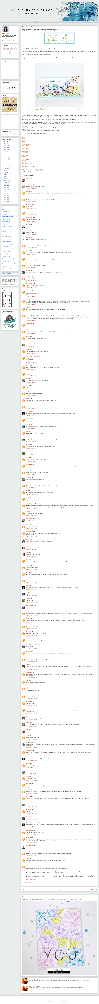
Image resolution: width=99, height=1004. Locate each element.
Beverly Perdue (29, 789)
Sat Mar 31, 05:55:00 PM (31, 635)
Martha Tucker (25, 155)
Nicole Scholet (29, 244)
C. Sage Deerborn (30, 592)
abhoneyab (28, 323)
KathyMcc (28, 618)
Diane (27, 657)
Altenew (4, 209)
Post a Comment (27, 882)
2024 (5, 145)
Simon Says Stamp (6, 249)
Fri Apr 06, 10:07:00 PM (31, 855)
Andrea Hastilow (29, 503)
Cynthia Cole (29, 770)
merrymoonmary (53, 1001)
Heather (27, 722)
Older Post (94, 889)
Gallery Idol (5, 221)
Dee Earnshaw (29, 283)
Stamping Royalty (6, 253)
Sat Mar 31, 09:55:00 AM (31, 549)
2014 (5, 191)
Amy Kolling (24, 136)
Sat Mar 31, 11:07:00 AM (31, 576)
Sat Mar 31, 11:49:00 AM (31, 582)
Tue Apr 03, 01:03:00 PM (31, 813)
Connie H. (28, 398)
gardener (28, 349)
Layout (4, 231)
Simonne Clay (25, 162)
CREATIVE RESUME (15, 22)
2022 (5, 149)
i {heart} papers (6, 268)
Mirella (27, 585)
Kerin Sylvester (25, 148)
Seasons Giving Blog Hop (34, 986)
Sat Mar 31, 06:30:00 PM (31, 641)
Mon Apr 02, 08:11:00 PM (31, 780)
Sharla (27, 756)
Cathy (27, 451)
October (6, 164)
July (5, 170)
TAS (27, 695)
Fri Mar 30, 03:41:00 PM (31, 375)
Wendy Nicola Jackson (31, 822)
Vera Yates (24, 166)
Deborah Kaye (29, 803)
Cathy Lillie (28, 796)
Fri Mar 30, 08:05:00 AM (31, 188)
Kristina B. (28, 539)
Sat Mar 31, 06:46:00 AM (31, 508)
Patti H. (27, 470)
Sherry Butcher (29, 531)
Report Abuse (6, 273)
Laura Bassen (25, 151)
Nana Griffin (28, 809)
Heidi (27, 197)
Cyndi (27, 385)
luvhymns (28, 511)
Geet (27, 497)
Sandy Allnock (25, 160)
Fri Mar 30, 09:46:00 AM (31, 221)
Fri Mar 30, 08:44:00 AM (31, 201)
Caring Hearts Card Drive (8, 216)
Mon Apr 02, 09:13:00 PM (31, 787)
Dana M (27, 490)
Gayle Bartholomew (30, 638)
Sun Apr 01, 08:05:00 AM (31, 661)
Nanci (27, 559)
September (6, 166)
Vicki (27, 211)
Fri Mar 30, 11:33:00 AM (31, 267)
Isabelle (27, 611)
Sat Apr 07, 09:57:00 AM (31, 862)
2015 (5, 189)
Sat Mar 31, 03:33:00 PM (31, 615)
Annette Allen (29, 184)
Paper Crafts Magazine (7, 239)
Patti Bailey (28, 276)
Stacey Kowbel (29, 830)
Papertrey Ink (5, 241)
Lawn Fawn (5, 229)
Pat (26, 307)
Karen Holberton (29, 578)
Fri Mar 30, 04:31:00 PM (31, 395)
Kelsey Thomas (29, 204)
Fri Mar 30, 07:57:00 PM (31, 428)
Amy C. (27, 735)
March (5, 178)
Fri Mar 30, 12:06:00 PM (31, 296)
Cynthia (27, 716)
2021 (5, 152)
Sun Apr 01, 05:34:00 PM (31, 698)
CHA (3, 214)
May (5, 174)
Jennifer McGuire (26, 143)
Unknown (28, 336)
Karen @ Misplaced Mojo (31, 644)
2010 (5, 199)
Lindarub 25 (28, 776)
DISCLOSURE (40, 22)
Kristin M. (28, 783)
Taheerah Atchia (25, 165)
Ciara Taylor (28, 631)
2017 (5, 185)
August (5, 168)
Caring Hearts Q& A (29, 22)
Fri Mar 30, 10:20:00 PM (31, 481)
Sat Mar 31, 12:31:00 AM (31, 494)
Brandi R (28, 851)
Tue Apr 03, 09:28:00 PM (31, 827)
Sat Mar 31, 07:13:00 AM (31, 522)
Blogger (65, 1001)
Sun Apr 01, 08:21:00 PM (31, 719)
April (5, 176)
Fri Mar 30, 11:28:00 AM (31, 260)
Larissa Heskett (29, 845)
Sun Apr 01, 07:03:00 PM (31, 713)
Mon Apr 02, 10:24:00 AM (31, 754)
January (6, 182)
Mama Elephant (6, 236)
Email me (9, 39)
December (6, 159)
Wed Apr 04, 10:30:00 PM (31, 842)
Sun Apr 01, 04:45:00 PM (31, 692)
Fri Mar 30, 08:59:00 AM (31, 214)
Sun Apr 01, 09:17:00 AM (31, 684)
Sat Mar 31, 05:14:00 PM (31, 628)
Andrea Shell (29, 424)
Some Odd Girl (6, 251)
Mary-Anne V (29, 672)
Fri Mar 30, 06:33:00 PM (31, 408)
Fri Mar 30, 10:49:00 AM (31, 254)
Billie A (27, 378)
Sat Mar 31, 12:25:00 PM (31, 595)
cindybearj (28, 484)
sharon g (28, 257)
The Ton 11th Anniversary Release (31, 896)
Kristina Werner (25, 149)
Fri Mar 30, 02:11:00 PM (31, 362)
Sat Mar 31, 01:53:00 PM (31, 602)
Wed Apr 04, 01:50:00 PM (31, 834)
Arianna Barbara (29, 605)
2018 (5, 158)
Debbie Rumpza (29, 217)
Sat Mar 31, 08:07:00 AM (31, 543)
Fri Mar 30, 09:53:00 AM (31, 234)
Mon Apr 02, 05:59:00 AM (31, 747)
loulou (27, 664)
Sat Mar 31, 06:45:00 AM (31, 500)
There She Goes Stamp (8, 263)
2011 (5, 197)
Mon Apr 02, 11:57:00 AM (31, 767)
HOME (5, 22)
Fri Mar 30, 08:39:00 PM (31, 435)
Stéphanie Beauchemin (27, 163)
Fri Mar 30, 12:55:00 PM (31, 320)
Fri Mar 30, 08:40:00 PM (31, 441)
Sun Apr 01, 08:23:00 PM (31, 726)
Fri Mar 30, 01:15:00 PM (31, 340)
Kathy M (28, 365)
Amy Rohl (24, 137)
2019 (5, 156)
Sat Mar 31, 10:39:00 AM (31, 569)
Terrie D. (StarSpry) (30, 343)
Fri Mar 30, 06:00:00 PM (31, 402)
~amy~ (27, 178)
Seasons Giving (6, 246)
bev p (27, 299)
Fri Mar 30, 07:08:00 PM (31, 421)
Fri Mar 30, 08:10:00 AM (31, 195)
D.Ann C (28, 858)
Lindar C (28, 598)
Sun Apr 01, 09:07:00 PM (31, 732)
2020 (5, 154)
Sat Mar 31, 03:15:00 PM (31, 609)
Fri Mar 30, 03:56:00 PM (31, 382)
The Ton (4, 261)
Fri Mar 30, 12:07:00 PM (31, 304)
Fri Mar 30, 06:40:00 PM (31, 415)
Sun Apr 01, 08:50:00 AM (31, 677)
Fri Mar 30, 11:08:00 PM (31, 487)
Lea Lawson (25, 152)
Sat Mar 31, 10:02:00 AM (31, 562)
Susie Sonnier (29, 518)
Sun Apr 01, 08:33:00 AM (31, 669)
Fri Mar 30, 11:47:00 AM (31, 280)
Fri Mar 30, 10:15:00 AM (31, 241)
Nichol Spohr (25, 156)
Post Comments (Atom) (62, 893)
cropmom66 (28, 477)
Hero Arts (4, 224)
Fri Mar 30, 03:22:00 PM (31, 369)
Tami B (27, 191)
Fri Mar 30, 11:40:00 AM (31, 274)
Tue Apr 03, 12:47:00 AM (31, 800)
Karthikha (28, 237)
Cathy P (27, 250)
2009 (5, 201)
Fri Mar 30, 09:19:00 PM (31, 468)
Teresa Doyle (29, 750)
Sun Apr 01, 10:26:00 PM (31, 739)
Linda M (27, 565)
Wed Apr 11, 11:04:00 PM (31, 879)
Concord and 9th (6, 219)
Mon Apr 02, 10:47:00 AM (31, 760)
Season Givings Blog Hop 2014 (35, 979)
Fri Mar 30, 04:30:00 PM (31, 389)
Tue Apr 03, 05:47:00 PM (31, 819)
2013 (5, 193)
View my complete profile (8, 40)
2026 (5, 141)
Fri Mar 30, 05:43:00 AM (31, 181)
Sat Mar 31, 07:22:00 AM (31, 528)
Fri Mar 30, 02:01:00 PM (31, 353)
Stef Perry (28, 270)
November (6, 162)
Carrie (27, 572)
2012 (5, 195)
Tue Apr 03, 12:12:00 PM (31, 806)
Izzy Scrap (28, 742)
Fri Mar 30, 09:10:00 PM (31, 461)
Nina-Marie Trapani (26, 158)
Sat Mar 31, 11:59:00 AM (31, 589)
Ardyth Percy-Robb (26, 140)
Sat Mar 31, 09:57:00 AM (31, 556)
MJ (26, 391)
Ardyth (27, 224)
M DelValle (28, 625)
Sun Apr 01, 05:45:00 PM (31, 705)
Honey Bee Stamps (7, 226)
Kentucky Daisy (29, 708)
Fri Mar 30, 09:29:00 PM (31, 474)
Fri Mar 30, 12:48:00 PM (31, 311)
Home (59, 889)
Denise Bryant (29, 464)
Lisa (27, 546)
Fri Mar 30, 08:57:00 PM (31, 448)
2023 (5, 147)
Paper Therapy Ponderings (32, 356)
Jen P (27, 816)
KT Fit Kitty (28, 411)
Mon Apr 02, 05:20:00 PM (31, 773)
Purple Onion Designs (7, 244)
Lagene (27, 552)
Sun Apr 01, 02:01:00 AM (31, 655)
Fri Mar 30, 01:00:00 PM (31, 327)
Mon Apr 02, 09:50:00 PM (31, 793)
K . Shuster (28, 329)
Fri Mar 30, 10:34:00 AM (31, 247)
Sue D (27, 457)
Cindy (27, 524)
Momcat (27, 313)
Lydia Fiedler (25, 153)
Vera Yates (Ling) (8, 33)
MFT (3, 234)
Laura (27, 680)
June (5, 172)
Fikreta (27, 230)
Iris (26, 431)
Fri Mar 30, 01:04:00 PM (31, 333)
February (6, 180)
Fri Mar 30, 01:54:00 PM (31, 346)
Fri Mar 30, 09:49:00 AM (31, 227)
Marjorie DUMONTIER (31, 687)
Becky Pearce (25, 141)
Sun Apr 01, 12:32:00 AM (31, 648)
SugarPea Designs (30, 171)
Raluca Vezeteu (25, 159)
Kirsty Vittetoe (29, 437)
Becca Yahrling (29, 290)
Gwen (27, 729)
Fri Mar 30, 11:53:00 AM (31, 287)
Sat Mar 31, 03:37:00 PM (31, 622)
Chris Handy (28, 372)
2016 (5, 187)
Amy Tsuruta (25, 138)
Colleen (27, 263)
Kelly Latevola (25, 147)
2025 (5, 143)
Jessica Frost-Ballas (26, 144)
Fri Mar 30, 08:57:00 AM (31, 208)
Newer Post (25, 889)
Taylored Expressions (7, 258)
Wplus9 (4, 266)
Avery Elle (4, 211)
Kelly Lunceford (25, 145)
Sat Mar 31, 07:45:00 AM (31, 536)
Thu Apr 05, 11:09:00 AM (31, 849)
